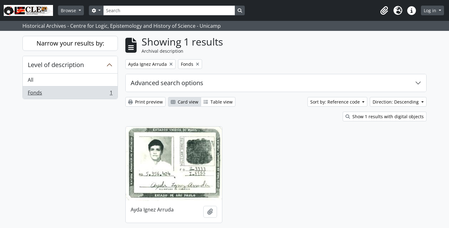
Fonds (70, 94)
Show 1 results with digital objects (384, 116)
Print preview (145, 102)
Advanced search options (167, 83)
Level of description (56, 65)
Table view (218, 102)
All (30, 79)
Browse (69, 10)
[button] (384, 10)
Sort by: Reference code (335, 102)
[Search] (169, 10)
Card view (184, 102)
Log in (430, 10)
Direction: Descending (396, 102)
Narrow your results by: (70, 43)
